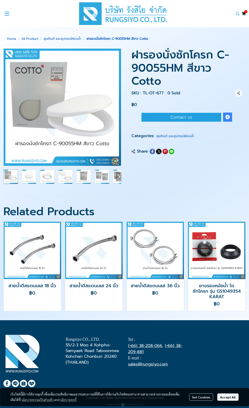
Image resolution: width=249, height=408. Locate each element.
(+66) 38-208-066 (145, 346)
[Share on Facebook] (152, 151)
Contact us (181, 117)
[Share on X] (159, 151)
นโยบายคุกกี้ (68, 400)
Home (11, 38)
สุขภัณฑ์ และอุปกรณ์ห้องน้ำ (62, 38)
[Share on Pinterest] (165, 151)
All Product (29, 38)
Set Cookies (201, 397)
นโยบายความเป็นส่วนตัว (37, 400)
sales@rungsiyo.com (148, 364)
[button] (237, 13)
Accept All (228, 397)
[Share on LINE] (171, 151)
